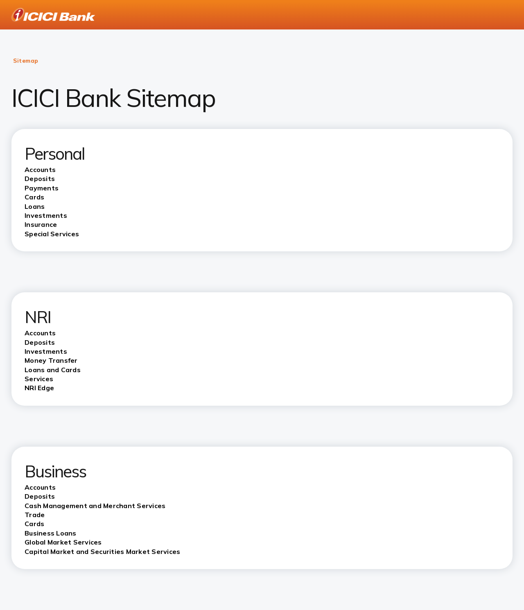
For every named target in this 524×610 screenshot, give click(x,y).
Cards (34, 524)
